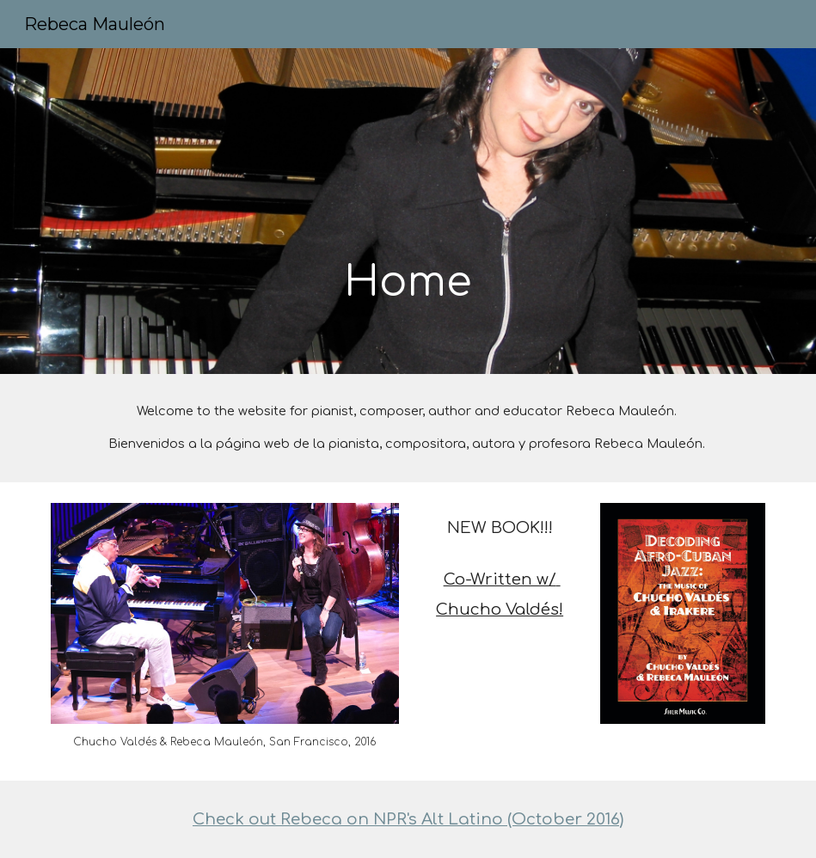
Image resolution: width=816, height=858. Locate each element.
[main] (408, 211)
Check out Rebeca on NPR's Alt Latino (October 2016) (408, 819)
